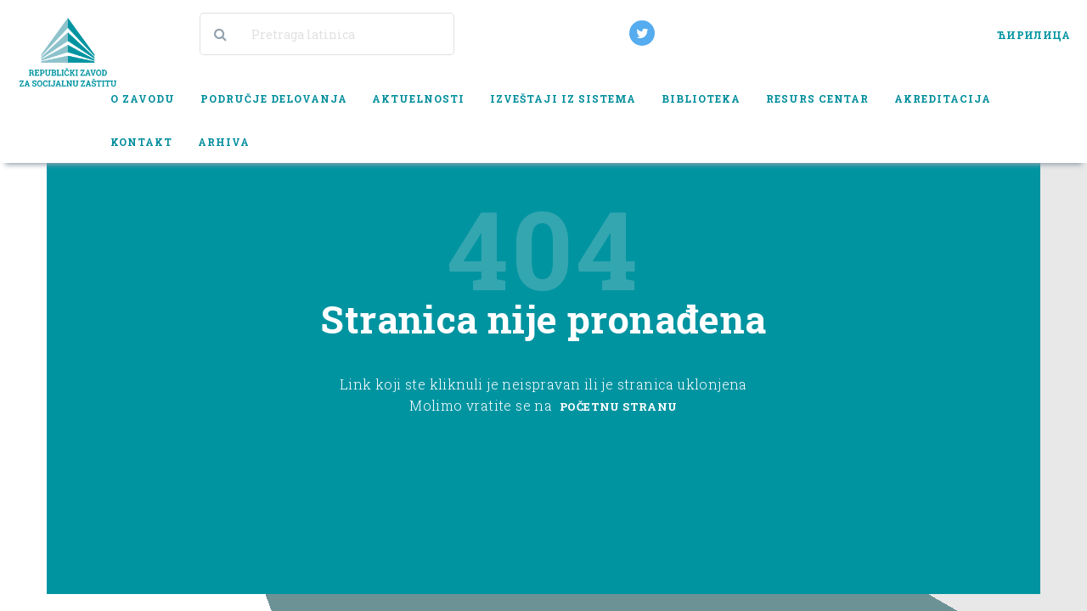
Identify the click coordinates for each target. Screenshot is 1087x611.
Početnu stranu (619, 406)
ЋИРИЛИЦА (1033, 35)
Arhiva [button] (224, 142)
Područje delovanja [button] (273, 98)
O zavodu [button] (142, 98)
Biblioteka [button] (701, 98)
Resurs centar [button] (818, 98)
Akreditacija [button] (942, 98)
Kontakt (141, 142)
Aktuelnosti (418, 98)
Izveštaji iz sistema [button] (563, 98)
